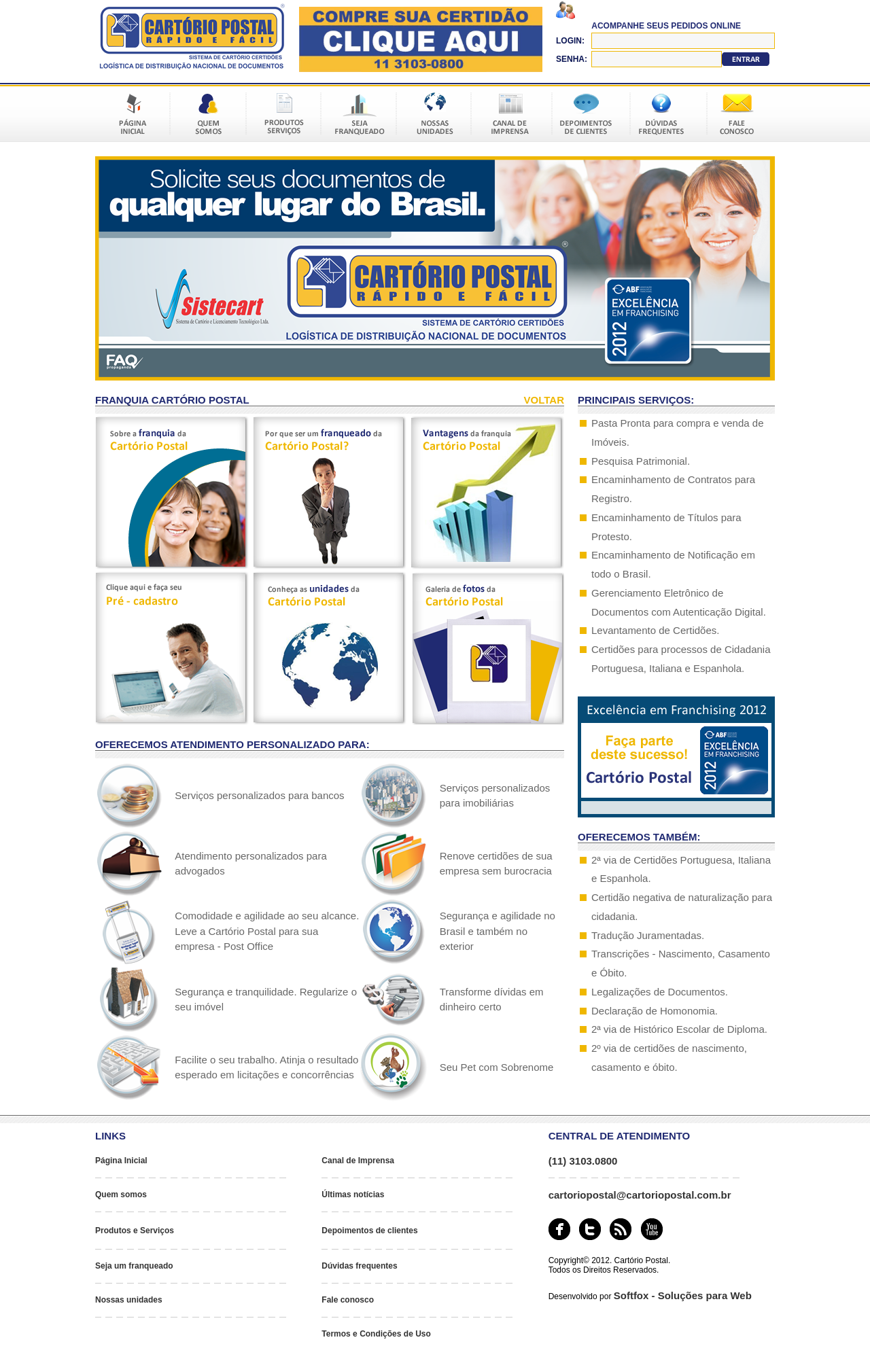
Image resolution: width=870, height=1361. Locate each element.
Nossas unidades (128, 1300)
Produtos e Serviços (134, 1230)
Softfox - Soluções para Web (683, 1295)
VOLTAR (544, 400)
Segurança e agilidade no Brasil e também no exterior (497, 931)
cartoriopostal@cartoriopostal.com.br (640, 1195)
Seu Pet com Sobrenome (497, 1067)
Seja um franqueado (134, 1266)
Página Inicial (121, 1160)
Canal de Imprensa (357, 1160)
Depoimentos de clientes (369, 1230)
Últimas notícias (352, 1194)
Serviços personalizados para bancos (259, 795)
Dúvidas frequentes (359, 1266)
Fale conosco (347, 1300)
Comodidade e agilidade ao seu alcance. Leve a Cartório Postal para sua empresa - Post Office (267, 931)
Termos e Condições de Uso (375, 1334)
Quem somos (121, 1194)
